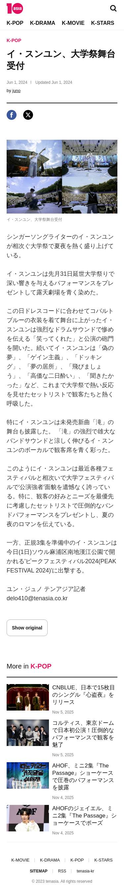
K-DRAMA (42, 23)
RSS (62, 871)
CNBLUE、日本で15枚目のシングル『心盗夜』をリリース (83, 694)
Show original (27, 627)
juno (16, 90)
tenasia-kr (85, 871)
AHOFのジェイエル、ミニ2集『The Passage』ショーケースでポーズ (84, 815)
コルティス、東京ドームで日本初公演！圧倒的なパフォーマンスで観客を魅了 (83, 734)
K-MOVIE (73, 23)
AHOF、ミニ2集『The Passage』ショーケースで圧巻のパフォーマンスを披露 (83, 777)
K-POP (15, 23)
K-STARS (102, 23)
